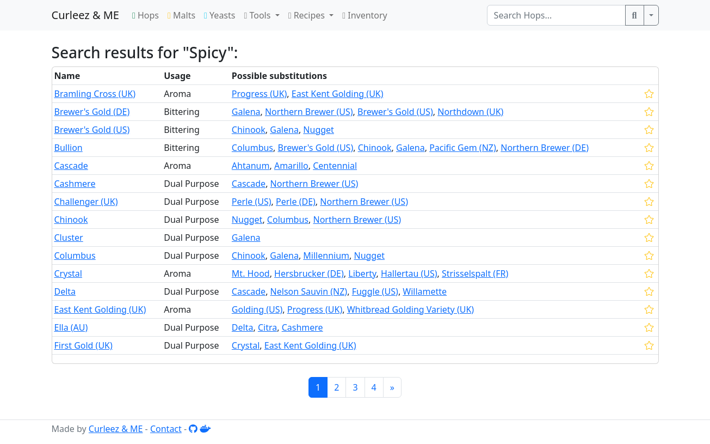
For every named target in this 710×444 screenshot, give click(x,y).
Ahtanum (251, 166)
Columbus (252, 148)
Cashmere (75, 184)
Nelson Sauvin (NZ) (309, 291)
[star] (649, 93)
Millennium (326, 255)
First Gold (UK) (83, 345)
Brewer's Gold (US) (395, 112)
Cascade (71, 166)
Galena (246, 112)
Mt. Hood (251, 273)
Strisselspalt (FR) (475, 273)
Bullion (68, 148)
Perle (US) (251, 202)
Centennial (335, 166)
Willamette (425, 291)
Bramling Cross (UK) (95, 94)
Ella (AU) (71, 327)
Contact (166, 429)
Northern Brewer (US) (309, 112)
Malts (181, 15)
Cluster (68, 238)
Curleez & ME (85, 15)
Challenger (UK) (86, 202)
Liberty (362, 273)
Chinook (249, 130)
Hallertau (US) (409, 273)
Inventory (364, 15)
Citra (267, 327)
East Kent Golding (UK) (338, 94)
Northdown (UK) (470, 112)
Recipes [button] (307, 15)
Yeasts (219, 15)
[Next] (392, 387)
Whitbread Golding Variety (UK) (410, 309)
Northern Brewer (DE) (545, 148)
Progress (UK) (259, 94)
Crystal (68, 273)
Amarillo (291, 166)
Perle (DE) (296, 202)
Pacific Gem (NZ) (462, 148)
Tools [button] (258, 15)
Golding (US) (257, 309)
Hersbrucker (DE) (309, 273)
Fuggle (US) (375, 291)
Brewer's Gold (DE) (92, 112)
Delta (65, 291)
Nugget (318, 130)
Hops (145, 15)
